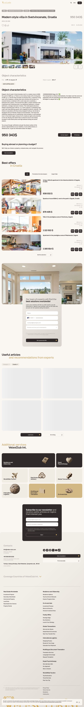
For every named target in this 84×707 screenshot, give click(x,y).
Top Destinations (47, 671)
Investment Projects (8, 593)
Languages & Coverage (48, 651)
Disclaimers (45, 687)
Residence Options (47, 593)
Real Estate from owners (16, 10)
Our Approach (46, 662)
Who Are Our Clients (47, 626)
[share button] (8, 25)
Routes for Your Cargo (48, 640)
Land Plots (6, 600)
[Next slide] (80, 67)
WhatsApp (77, 135)
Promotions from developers (39, 174)
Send (41, 532)
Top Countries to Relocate (49, 595)
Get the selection (41, 252)
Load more (30, 432)
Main (4, 10)
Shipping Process (47, 638)
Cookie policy (46, 689)
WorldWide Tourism (49, 668)
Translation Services (47, 649)
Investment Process (47, 604)
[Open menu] (80, 3)
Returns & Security (47, 606)
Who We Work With (47, 660)
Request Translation (47, 653)
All (26, 174)
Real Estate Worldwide (11, 591)
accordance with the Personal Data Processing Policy (51, 701)
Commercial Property (9, 597)
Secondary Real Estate (9, 595)
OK (77, 702)
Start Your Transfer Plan (48, 631)
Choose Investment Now (48, 609)
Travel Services (46, 673)
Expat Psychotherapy (49, 657)
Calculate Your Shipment (49, 642)
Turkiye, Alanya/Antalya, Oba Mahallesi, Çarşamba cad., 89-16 (22, 562)
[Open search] (71, 3)
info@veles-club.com (10, 547)
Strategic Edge (46, 615)
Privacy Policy (46, 683)
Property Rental (7, 604)
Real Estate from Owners (9, 602)
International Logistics (50, 635)
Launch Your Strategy (48, 620)
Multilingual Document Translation (54, 646)
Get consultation (8, 153)
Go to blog (52, 432)
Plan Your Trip (46, 675)
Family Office (47, 613)
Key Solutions (46, 618)
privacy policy (45, 331)
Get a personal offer (42, 337)
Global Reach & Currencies (49, 629)
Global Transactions (49, 624)
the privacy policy (31, 527)
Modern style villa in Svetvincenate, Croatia (45, 10)
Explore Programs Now (48, 597)
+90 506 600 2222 (9, 554)
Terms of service (47, 685)
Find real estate (61, 558)
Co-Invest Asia (47, 602)
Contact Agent (64, 135)
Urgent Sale (55, 174)
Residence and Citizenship (51, 591)
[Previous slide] (76, 67)
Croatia (28, 10)
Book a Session (46, 664)
